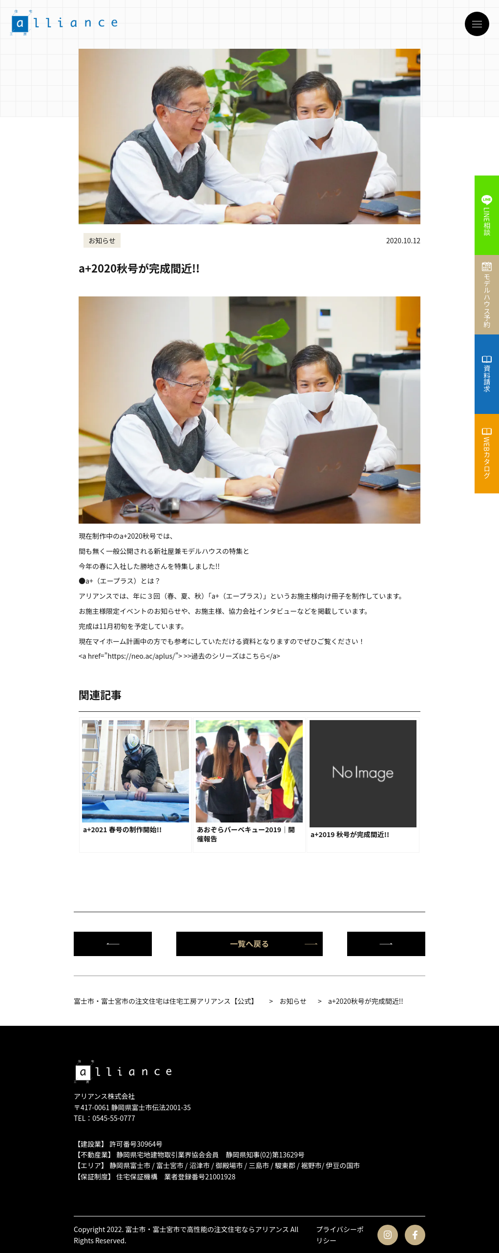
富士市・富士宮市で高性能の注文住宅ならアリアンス (207, 1229)
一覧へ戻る (274, 943)
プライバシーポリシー (340, 1234)
